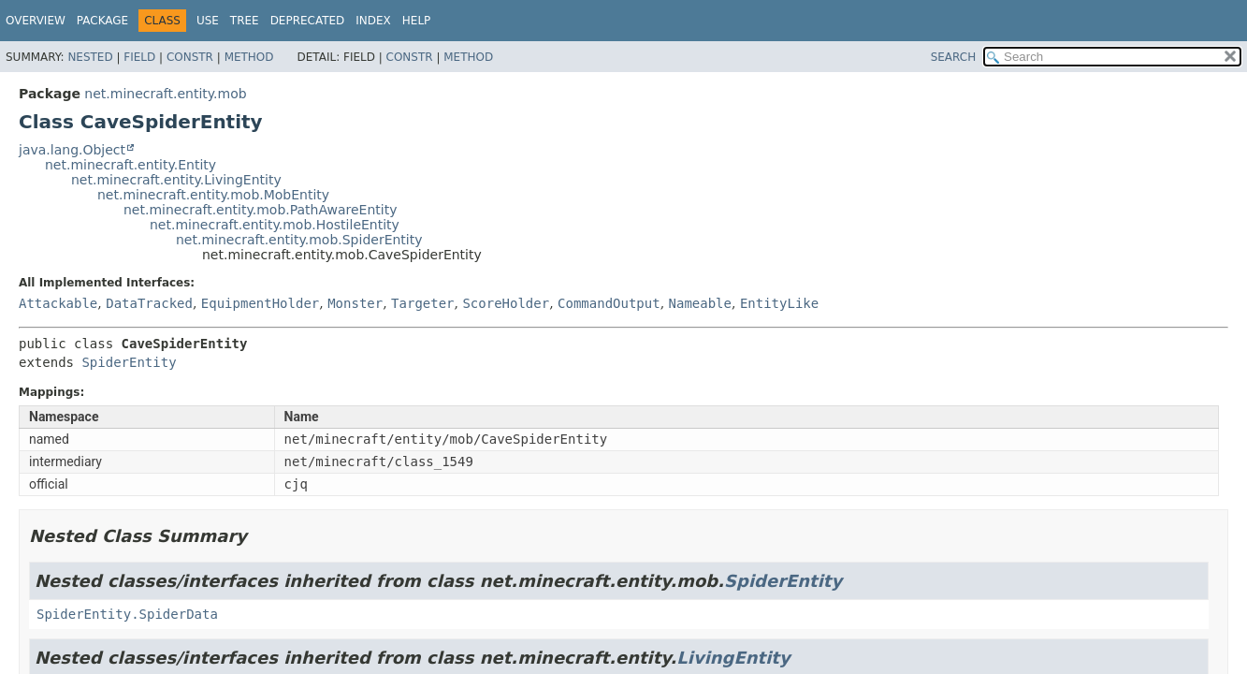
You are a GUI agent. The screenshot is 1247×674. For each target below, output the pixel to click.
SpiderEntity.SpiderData (127, 614)
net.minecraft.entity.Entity (130, 164)
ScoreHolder (505, 303)
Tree (244, 20)
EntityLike (779, 303)
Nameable (700, 303)
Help (416, 20)
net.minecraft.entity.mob (165, 93)
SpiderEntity (128, 362)
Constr (190, 57)
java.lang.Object (72, 149)
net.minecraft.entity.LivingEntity (176, 179)
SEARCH (954, 57)
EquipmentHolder (260, 303)
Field (139, 57)
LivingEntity (733, 657)
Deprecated (307, 20)
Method (249, 57)
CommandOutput (609, 303)
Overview (35, 20)
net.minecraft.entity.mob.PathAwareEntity (260, 209)
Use (207, 20)
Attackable (58, 303)
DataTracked (149, 303)
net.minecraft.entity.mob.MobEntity (213, 194)
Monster (355, 303)
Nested (89, 57)
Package (102, 20)
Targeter (422, 303)
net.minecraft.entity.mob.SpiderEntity (299, 239)
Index (373, 20)
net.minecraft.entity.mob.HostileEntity (274, 224)
